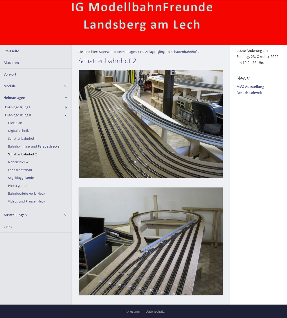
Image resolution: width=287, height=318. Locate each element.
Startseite (11, 51)
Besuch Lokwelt (249, 92)
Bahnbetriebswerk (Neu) (26, 194)
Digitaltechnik (18, 131)
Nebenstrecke (18, 162)
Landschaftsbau (20, 170)
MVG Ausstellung (250, 86)
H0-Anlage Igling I (17, 107)
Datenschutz (155, 311)
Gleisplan (15, 123)
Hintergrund (17, 186)
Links (8, 226)
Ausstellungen (15, 215)
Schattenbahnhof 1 (22, 139)
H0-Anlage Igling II (17, 115)
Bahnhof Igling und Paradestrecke (33, 146)
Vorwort (10, 74)
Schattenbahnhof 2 (22, 154)
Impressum (131, 311)
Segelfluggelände (21, 178)
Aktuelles (11, 62)
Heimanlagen (14, 97)
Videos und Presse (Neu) (26, 201)
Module (10, 86)
